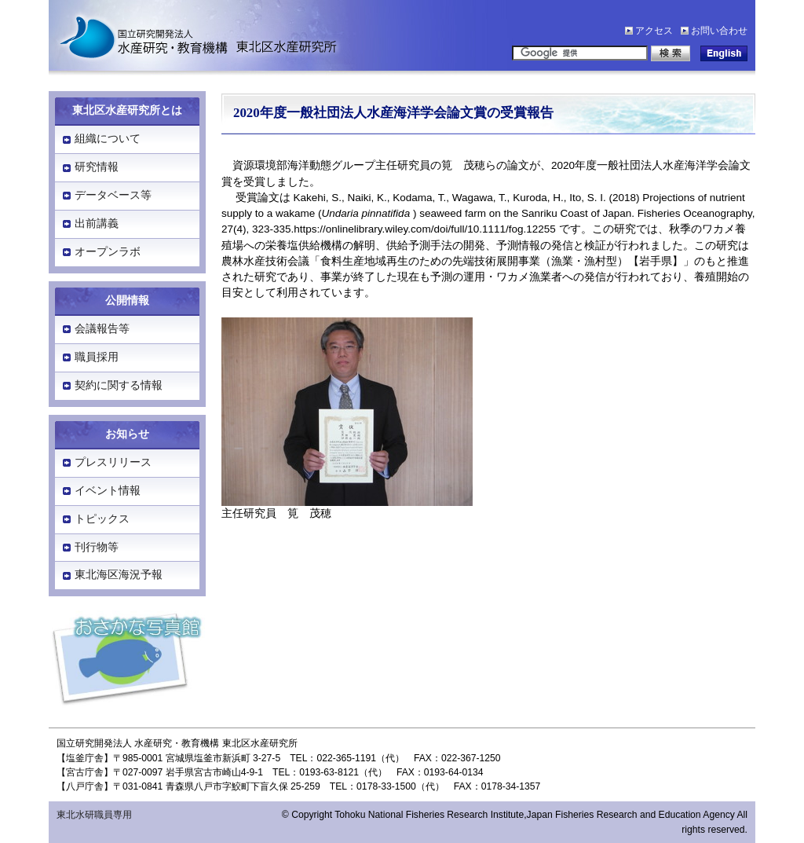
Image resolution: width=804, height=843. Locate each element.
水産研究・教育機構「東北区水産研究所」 (190, 35)
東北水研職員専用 (94, 814)
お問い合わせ (719, 30)
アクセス (654, 30)
